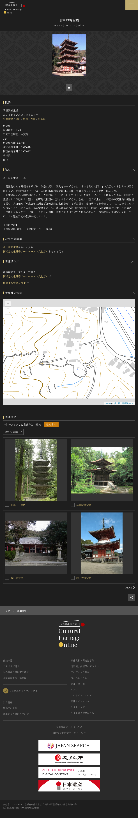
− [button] (8, 309)
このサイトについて (81, 695)
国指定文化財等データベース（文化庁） (25, 251)
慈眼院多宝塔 (83, 505)
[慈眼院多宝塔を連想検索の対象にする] (73, 505)
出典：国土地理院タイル (123, 403)
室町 (17, 119)
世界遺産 (7, 702)
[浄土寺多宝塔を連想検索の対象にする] (73, 578)
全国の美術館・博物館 (14, 678)
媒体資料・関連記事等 (82, 660)
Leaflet (108, 403)
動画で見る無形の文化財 (16, 714)
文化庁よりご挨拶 (80, 672)
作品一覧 (7, 660)
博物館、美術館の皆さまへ (85, 666)
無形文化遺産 (10, 708)
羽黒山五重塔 (18, 505)
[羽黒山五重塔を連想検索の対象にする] (7, 505)
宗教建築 (8, 119)
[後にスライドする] (130, 587)
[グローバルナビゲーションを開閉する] (131, 5)
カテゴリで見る (11, 666)
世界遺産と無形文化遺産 (16, 672)
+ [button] (8, 304)
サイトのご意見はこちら (83, 713)
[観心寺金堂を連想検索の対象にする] (7, 577)
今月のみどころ (79, 678)
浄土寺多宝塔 (83, 578)
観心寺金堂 (17, 577)
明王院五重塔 (10, 247)
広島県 (41, 119)
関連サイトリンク (80, 701)
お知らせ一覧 (78, 683)
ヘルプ (74, 689)
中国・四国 (29, 119)
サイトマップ (78, 707)
